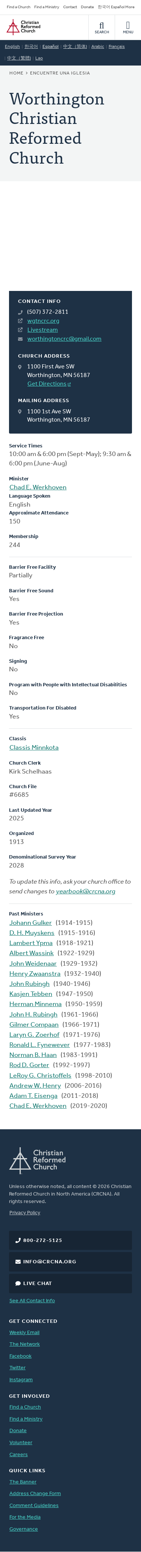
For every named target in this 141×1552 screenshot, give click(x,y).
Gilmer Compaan (34, 1025)
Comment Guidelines (34, 1506)
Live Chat (37, 1284)
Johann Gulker (30, 923)
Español (50, 47)
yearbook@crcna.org (85, 891)
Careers (18, 1455)
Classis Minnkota (34, 747)
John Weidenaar (33, 964)
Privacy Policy (24, 1213)
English (12, 47)
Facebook (20, 1356)
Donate (87, 7)
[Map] (70, 245)
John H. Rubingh (33, 1014)
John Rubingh (29, 984)
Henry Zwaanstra (35, 974)
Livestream (42, 330)
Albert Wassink (31, 953)
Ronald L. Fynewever (39, 1045)
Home (16, 73)
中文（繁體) (19, 58)
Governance (23, 1529)
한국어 (31, 47)
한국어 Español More (116, 7)
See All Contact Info (32, 1301)
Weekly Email (24, 1333)
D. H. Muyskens (32, 933)
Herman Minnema (35, 1004)
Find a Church (18, 7)
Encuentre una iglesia (60, 73)
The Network (24, 1344)
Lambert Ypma (31, 943)
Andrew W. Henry (35, 1086)
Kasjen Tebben (30, 994)
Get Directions (47, 384)
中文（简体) (75, 47)
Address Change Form (35, 1494)
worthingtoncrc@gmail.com (64, 339)
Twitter (17, 1368)
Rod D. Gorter (29, 1065)
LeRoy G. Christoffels (40, 1075)
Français (117, 47)
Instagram (21, 1380)
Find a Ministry (46, 7)
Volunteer (20, 1443)
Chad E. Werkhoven (38, 487)
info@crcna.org (49, 1262)
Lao (39, 58)
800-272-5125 (42, 1240)
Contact (70, 7)
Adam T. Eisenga (33, 1096)
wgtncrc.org (43, 321)
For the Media (25, 1517)
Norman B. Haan (33, 1055)
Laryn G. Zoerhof (34, 1035)
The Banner (22, 1482)
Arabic (97, 47)
